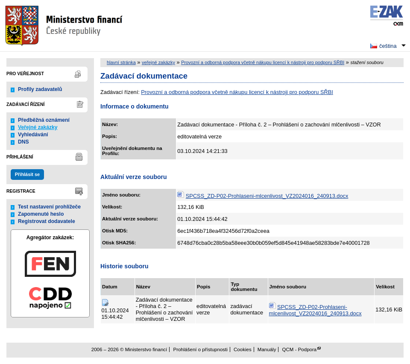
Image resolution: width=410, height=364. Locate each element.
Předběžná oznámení (44, 120)
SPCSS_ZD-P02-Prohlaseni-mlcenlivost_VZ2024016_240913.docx (267, 196)
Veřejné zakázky (38, 127)
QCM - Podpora (299, 349)
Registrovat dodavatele (46, 221)
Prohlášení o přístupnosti (200, 349)
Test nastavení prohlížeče (49, 207)
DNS (23, 142)
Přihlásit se (27, 174)
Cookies (243, 349)
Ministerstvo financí (65, 25)
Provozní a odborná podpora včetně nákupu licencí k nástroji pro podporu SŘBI (262, 62)
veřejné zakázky (158, 62)
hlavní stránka (121, 62)
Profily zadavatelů (40, 89)
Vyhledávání (33, 135)
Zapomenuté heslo (41, 214)
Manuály (267, 349)
